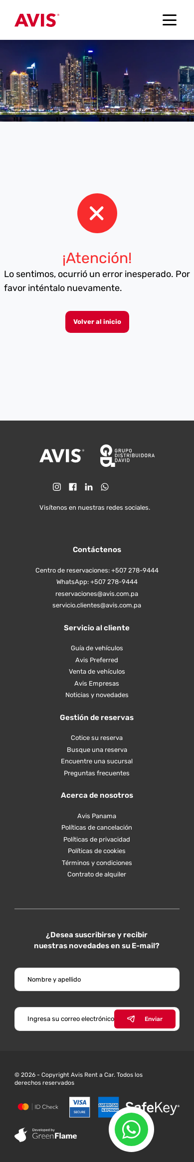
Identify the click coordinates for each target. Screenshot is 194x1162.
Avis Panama (96, 816)
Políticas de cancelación (96, 827)
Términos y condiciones (97, 863)
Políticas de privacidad (96, 839)
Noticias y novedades (97, 695)
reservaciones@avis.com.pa (96, 593)
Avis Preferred (96, 660)
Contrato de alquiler (96, 874)
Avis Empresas (96, 683)
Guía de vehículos (97, 648)
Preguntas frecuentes (97, 773)
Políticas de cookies (97, 851)
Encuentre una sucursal (97, 761)
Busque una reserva (97, 749)
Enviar (145, 1019)
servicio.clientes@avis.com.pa (96, 605)
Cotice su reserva (97, 737)
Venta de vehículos (97, 671)
